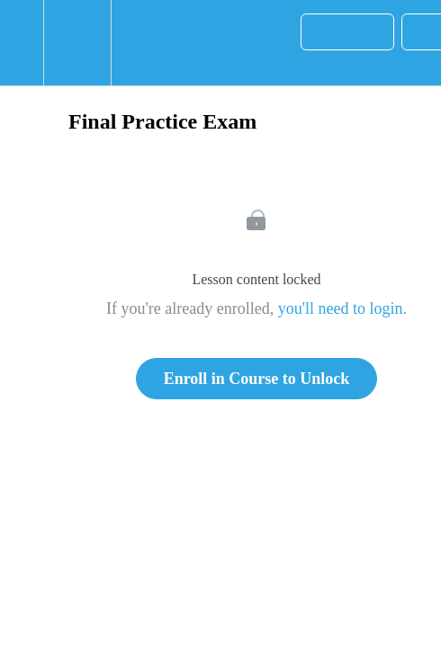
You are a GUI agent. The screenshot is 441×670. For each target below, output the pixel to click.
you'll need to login (340, 308)
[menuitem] (77, 42)
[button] (21, 42)
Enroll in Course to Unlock (257, 379)
